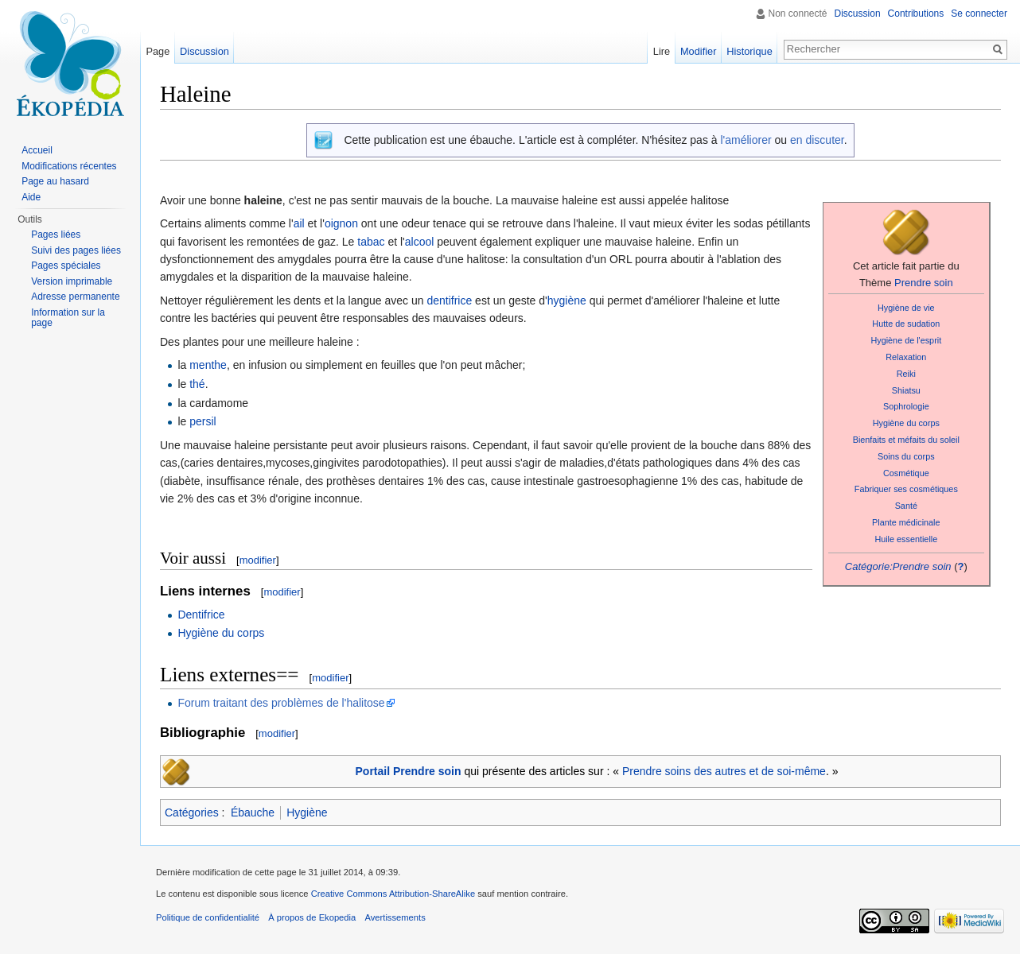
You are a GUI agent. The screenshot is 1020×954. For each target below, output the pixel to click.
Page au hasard (55, 181)
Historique (749, 51)
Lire (661, 51)
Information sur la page (68, 318)
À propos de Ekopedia (312, 917)
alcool (419, 241)
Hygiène (306, 812)
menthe (208, 365)
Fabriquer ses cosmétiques (906, 489)
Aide (31, 197)
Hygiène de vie (906, 307)
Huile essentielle (905, 539)
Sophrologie (906, 406)
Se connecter (979, 13)
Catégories (192, 812)
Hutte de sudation (906, 323)
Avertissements (394, 917)
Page (157, 51)
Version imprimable (71, 281)
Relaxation (906, 357)
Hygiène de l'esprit (905, 340)
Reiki (906, 373)
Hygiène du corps (906, 423)
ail (299, 223)
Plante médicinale (906, 522)
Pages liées (55, 234)
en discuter (817, 140)
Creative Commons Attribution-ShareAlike (393, 893)
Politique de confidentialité (207, 917)
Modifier (698, 51)
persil (202, 421)
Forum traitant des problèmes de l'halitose (280, 702)
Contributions (916, 13)
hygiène (566, 300)
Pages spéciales (65, 265)
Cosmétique (906, 473)
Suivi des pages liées (76, 250)
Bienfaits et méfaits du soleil (906, 439)
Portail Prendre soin (408, 771)
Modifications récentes (68, 166)
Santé (906, 505)
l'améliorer (745, 140)
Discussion (858, 13)
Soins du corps (906, 456)
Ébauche (252, 812)
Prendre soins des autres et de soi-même (724, 771)
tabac (370, 241)
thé (196, 384)
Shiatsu (906, 390)
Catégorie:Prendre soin (898, 566)
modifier (257, 560)
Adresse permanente (75, 296)
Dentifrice (200, 614)
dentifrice (449, 300)
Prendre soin (923, 283)
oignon (341, 223)
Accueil (37, 150)
